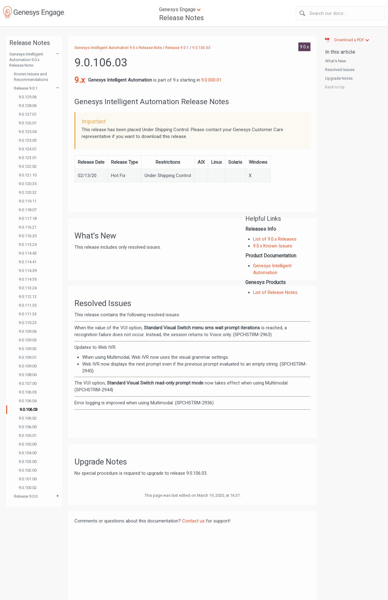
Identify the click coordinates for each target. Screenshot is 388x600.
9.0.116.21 (28, 227)
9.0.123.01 (28, 157)
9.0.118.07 (28, 209)
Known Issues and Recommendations (31, 77)
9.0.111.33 (28, 314)
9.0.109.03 (28, 340)
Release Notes (181, 18)
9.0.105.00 (28, 444)
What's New (335, 61)
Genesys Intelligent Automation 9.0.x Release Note (26, 60)
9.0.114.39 (28, 270)
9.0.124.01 (28, 149)
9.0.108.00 (28, 374)
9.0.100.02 (28, 487)
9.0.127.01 (28, 114)
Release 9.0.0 (26, 496)
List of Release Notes (275, 292)
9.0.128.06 (28, 105)
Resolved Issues (340, 69)
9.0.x (304, 47)
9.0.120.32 (28, 192)
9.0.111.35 (28, 305)
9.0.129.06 (28, 97)
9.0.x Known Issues (272, 246)
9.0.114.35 (28, 279)
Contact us (193, 521)
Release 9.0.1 (26, 88)
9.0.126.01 (28, 123)
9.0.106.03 (29, 409)
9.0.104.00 (28, 453)
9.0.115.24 (28, 244)
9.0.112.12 (28, 296)
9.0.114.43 (28, 253)
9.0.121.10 (28, 175)
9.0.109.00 (28, 366)
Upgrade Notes (339, 78)
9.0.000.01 (211, 80)
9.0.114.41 (28, 262)
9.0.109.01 (28, 357)
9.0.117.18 (28, 218)
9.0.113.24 (28, 288)
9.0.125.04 (28, 131)
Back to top (334, 87)
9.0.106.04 (28, 400)
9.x (79, 80)
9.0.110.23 (28, 322)
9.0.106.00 (28, 426)
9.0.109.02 (28, 348)
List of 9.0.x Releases (275, 239)
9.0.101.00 (28, 479)
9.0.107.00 (28, 383)
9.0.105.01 (28, 435)
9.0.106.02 (28, 418)
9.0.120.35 (28, 183)
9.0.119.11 (28, 201)
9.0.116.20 (28, 235)
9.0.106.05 (28, 392)
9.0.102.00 (28, 470)
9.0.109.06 (28, 331)
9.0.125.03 (28, 140)
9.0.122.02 (28, 166)
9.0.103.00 (28, 461)
